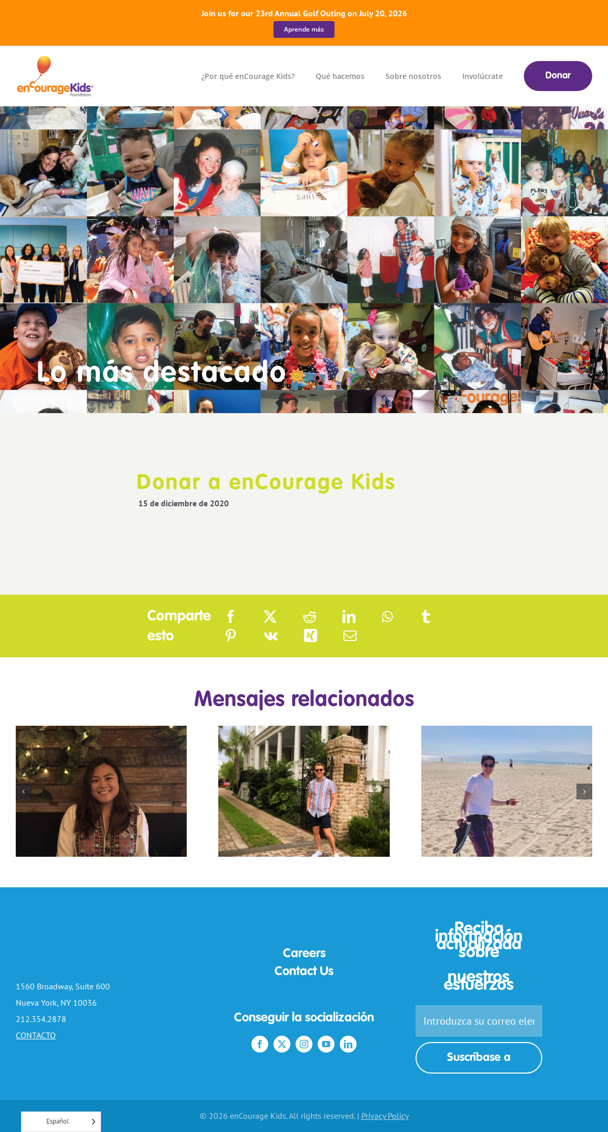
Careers (304, 954)
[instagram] (304, 1044)
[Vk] (270, 635)
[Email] (350, 635)
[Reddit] (309, 616)
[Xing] (310, 635)
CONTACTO (36, 1035)
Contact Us (304, 972)
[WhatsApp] (387, 616)
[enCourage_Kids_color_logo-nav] (56, 60)
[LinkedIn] (349, 616)
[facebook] (259, 1044)
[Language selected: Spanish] (61, 1121)
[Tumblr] (426, 616)
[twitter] (281, 1044)
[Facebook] (230, 616)
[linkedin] (348, 1044)
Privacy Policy (385, 1115)
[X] (270, 616)
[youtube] (326, 1044)
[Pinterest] (230, 635)
